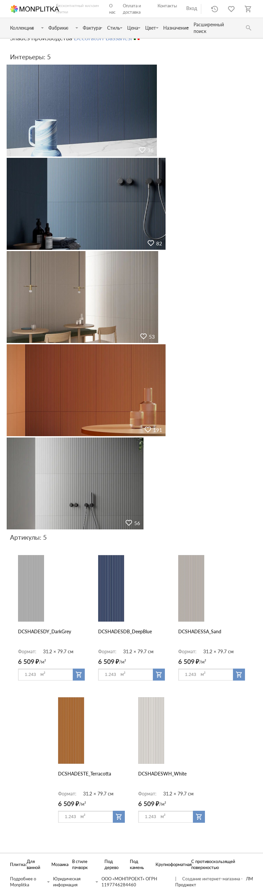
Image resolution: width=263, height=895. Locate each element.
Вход (191, 8)
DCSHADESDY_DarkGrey (44, 631)
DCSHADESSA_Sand (199, 631)
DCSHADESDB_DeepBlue (125, 631)
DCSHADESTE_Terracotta (84, 773)
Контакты (167, 5)
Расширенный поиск (209, 28)
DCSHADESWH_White (162, 773)
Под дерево (111, 864)
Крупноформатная (170, 864)
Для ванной (33, 864)
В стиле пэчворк (80, 864)
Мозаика (58, 864)
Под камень (137, 864)
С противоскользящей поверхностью (213, 864)
